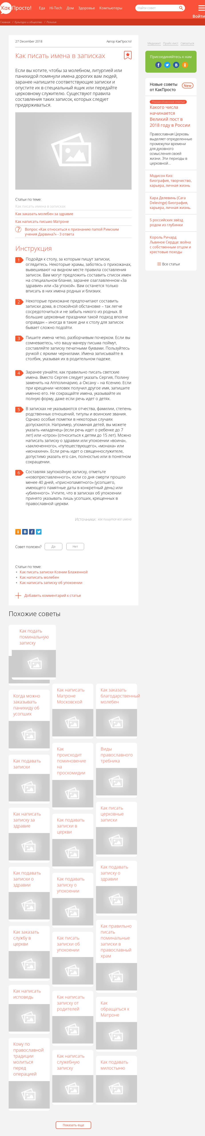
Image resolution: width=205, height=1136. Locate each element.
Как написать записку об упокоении (51, 582)
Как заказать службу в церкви (26, 938)
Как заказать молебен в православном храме (28, 640)
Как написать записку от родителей (70, 1003)
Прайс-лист (170, 43)
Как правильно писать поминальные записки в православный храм (116, 941)
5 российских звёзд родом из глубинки (166, 222)
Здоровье (86, 8)
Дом (70, 8)
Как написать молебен (39, 577)
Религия (51, 22)
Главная (5, 22)
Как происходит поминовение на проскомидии (71, 761)
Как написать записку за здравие (27, 820)
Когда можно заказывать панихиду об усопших (26, 705)
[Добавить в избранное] (128, 55)
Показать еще (73, 1125)
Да (53, 546)
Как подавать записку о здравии (114, 873)
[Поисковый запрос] (160, 8)
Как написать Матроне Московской (70, 696)
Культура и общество (28, 22)
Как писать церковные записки (112, 814)
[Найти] (180, 8)
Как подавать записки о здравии (27, 879)
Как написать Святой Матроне (70, 637)
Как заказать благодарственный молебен (120, 696)
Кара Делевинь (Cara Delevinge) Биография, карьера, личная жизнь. (170, 202)
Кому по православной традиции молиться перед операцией (28, 1059)
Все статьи (171, 264)
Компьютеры (110, 8)
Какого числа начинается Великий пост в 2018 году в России (170, 116)
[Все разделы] (201, 8)
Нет (75, 546)
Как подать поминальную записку (115, 637)
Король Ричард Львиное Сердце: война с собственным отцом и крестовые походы (170, 244)
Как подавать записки (27, 764)
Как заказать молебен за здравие (44, 213)
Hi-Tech (55, 8)
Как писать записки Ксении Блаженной (54, 572)
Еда (42, 8)
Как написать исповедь (27, 994)
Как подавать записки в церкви (70, 826)
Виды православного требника (117, 755)
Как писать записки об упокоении (68, 944)
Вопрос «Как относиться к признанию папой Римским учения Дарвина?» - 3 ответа (72, 232)
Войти (199, 16)
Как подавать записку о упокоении (70, 885)
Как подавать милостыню (114, 1065)
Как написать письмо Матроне (42, 221)
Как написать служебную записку (70, 1062)
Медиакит (154, 43)
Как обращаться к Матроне (115, 1009)
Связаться (187, 43)
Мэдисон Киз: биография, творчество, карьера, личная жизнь (171, 180)
